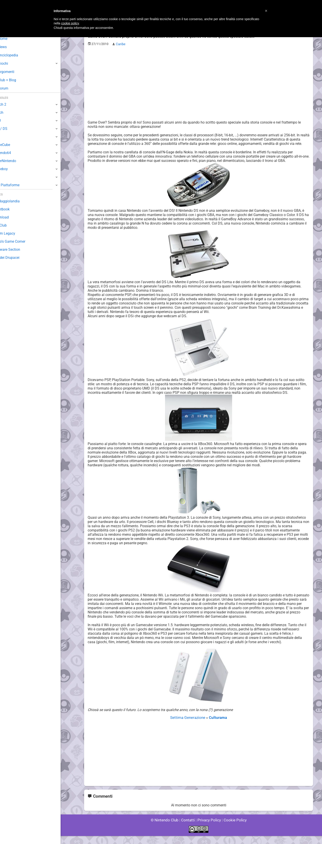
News (11, 47)
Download (11, 217)
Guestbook (12, 209)
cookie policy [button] (70, 23)
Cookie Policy (233, 828)
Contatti (188, 828)
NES (7, 177)
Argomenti (14, 72)
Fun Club (10, 225)
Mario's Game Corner (20, 241)
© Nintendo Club (166, 828)
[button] (266, 10)
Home (11, 38)
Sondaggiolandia (17, 201)
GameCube (12, 145)
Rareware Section (17, 249)
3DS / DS (11, 128)
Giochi (11, 63)
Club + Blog (15, 80)
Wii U (8, 120)
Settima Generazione (189, 726)
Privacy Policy (209, 828)
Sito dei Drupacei (17, 257)
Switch (9, 112)
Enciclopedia (16, 55)
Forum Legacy (15, 233)
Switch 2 (10, 104)
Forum (11, 88)
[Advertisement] (198, 80)
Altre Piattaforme (17, 185)
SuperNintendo (15, 161)
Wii (6, 137)
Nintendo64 (13, 153)
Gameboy (11, 169)
